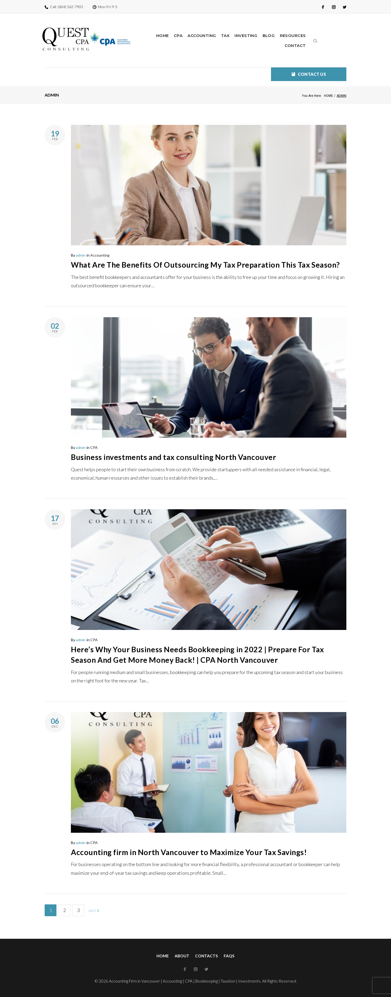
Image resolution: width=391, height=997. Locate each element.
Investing (251, 35)
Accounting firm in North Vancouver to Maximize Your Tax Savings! (196, 852)
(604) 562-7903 (70, 6)
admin (81, 244)
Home (167, 35)
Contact (325, 35)
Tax (230, 35)
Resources (297, 35)
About (182, 955)
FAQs (229, 955)
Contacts (206, 955)
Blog (273, 35)
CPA (184, 35)
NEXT (94, 911)
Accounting (207, 35)
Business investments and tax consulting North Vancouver (179, 457)
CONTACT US (308, 63)
